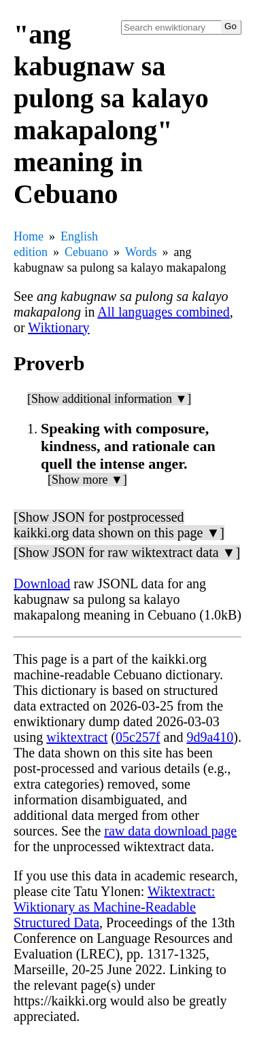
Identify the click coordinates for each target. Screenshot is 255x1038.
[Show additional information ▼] (109, 399)
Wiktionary (58, 327)
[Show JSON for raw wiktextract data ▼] (127, 552)
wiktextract (76, 737)
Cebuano (86, 252)
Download (42, 583)
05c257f (138, 737)
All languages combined (163, 311)
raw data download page (170, 830)
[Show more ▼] (87, 479)
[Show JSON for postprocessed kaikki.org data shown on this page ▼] (119, 524)
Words (141, 252)
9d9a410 (209, 737)
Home (29, 236)
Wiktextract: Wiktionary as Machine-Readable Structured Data (114, 907)
